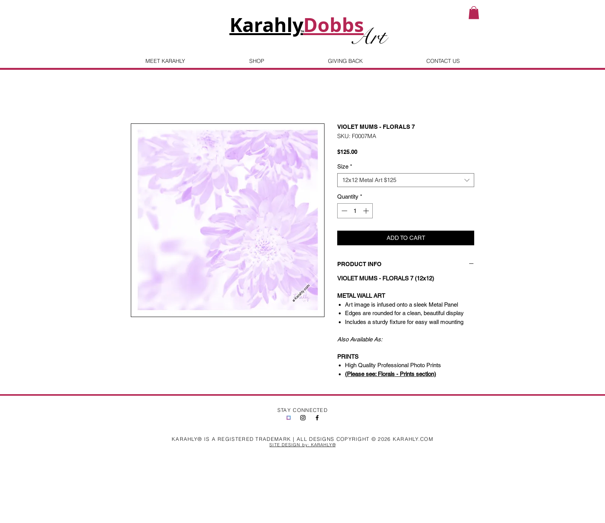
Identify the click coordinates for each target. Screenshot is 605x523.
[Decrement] (343, 211)
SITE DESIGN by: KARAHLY (300, 444)
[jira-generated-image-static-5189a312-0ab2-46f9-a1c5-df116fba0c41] (288, 417)
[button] (473, 12)
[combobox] (405, 180)
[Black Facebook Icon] (317, 417)
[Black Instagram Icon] (302, 417)
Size (344, 166)
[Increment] (367, 211)
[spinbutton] (355, 211)
